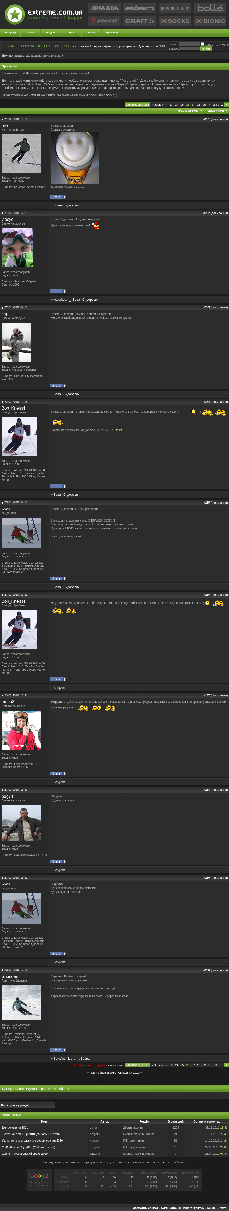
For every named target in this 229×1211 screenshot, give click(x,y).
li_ (69, 300)
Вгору (221, 1207)
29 (204, 104)
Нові (71, 32)
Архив (108, 46)
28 (198, 104)
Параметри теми (187, 110)
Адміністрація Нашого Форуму (182, 1207)
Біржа (91, 32)
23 (171, 104)
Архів (211, 1207)
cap (5, 314)
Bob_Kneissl (13, 408)
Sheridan (10, 976)
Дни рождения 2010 (152, 46)
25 (182, 104)
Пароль (174, 48)
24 (176, 104)
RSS (66, 46)
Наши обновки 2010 (102, 1072)
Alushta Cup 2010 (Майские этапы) (32, 1147)
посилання (219, 119)
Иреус (7, 219)
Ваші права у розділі (16, 1105)
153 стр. (217, 104)
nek (5, 125)
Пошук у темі (215, 110)
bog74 (7, 796)
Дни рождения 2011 (15, 1127)
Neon (70, 1058)
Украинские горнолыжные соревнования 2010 (32, 1140)
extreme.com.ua (159, 1162)
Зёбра (85, 1058)
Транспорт (112, 32)
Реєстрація (10, 32)
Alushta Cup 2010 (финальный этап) (36, 1134)
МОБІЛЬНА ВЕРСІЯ (20, 46)
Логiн (172, 44)
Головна (30, 32)
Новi (120, 1065)
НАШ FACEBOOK (48, 46)
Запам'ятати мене (215, 44)
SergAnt (59, 688)
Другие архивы (125, 46)
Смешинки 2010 (128, 1072)
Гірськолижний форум (86, 46)
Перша (157, 104)
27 (193, 104)
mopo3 (8, 702)
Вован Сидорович (66, 205)
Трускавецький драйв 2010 (30, 1153)
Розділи (50, 32)
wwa (6, 509)
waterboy (59, 300)
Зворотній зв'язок (145, 1207)
